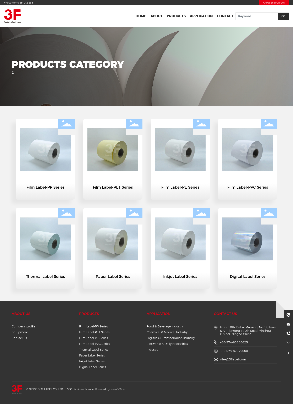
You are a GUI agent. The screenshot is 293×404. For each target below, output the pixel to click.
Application (158, 314)
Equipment (20, 332)
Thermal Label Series (45, 276)
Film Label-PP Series (45, 187)
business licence (84, 389)
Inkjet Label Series (180, 276)
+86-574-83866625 (234, 342)
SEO (69, 389)
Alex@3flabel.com (274, 2)
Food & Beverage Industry (165, 326)
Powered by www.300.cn (110, 389)
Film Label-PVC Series (247, 187)
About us (21, 314)
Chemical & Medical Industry (167, 332)
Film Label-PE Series (180, 187)
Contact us (19, 338)
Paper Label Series (113, 276)
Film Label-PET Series (113, 187)
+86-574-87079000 (234, 351)
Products (89, 314)
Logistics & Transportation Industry (171, 338)
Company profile (23, 326)
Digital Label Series (247, 276)
